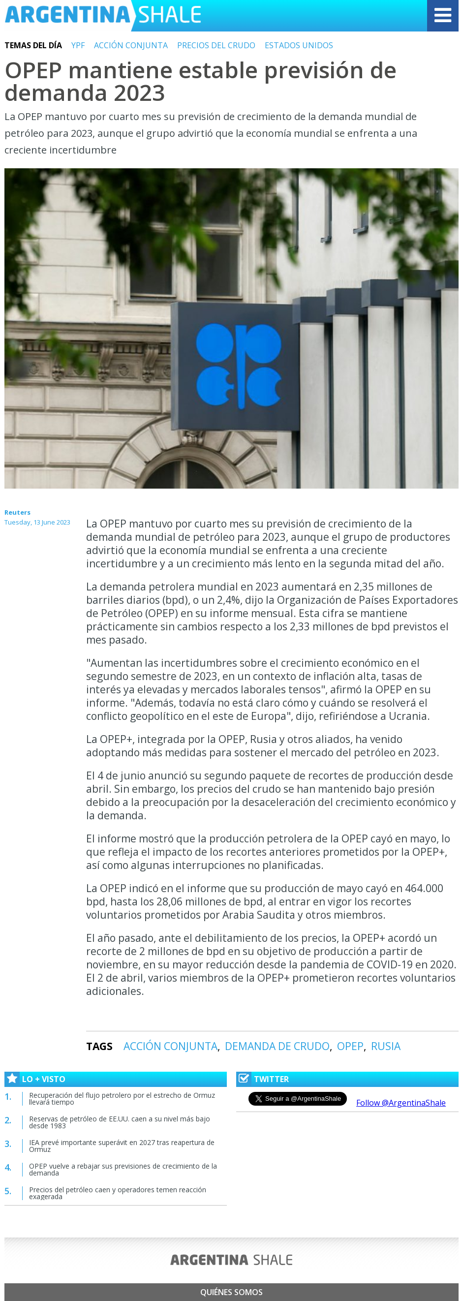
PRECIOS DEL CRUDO (216, 45)
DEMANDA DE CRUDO (277, 1046)
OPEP (350, 1046)
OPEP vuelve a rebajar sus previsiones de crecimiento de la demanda (123, 1169)
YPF (78, 45)
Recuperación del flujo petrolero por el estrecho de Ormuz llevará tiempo (122, 1098)
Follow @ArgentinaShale (401, 1102)
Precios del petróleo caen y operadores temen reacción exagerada (117, 1193)
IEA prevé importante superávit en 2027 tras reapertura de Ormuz (122, 1146)
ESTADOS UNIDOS (299, 45)
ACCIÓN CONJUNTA (131, 45)
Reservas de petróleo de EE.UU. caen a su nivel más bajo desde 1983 (119, 1122)
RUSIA (386, 1046)
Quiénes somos (231, 1292)
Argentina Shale (102, 15)
